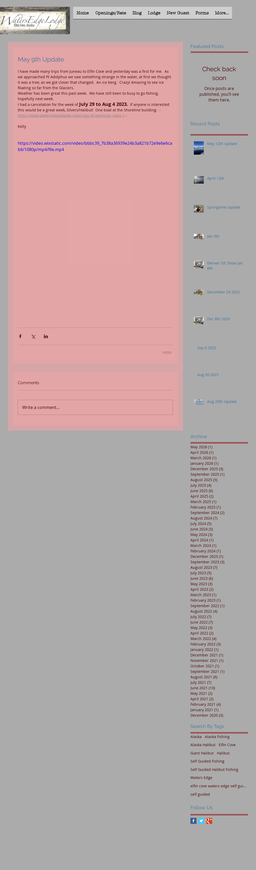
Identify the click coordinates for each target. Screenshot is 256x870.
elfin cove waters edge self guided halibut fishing (219, 785)
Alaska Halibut (203, 744)
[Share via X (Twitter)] (33, 336)
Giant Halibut (202, 753)
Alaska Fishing (217, 736)
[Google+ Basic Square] (209, 821)
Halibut (223, 753)
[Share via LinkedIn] (45, 336)
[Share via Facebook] (20, 336)
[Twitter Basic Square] (201, 821)
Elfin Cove (227, 744)
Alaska (196, 736)
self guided (200, 794)
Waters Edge (201, 777)
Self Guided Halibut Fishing (214, 769)
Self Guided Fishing (207, 761)
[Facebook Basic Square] (193, 821)
